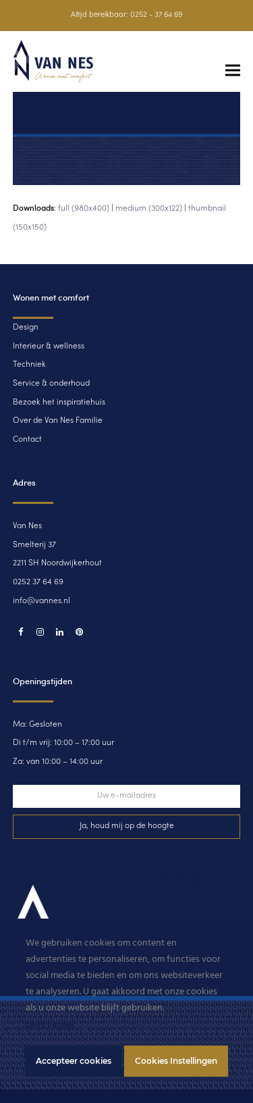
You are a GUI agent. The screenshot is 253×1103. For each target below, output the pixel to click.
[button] (232, 70)
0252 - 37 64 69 (156, 15)
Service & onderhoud (51, 384)
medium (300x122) (148, 209)
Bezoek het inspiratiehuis (59, 403)
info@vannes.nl (41, 601)
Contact (27, 440)
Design (25, 328)
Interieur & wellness (48, 346)
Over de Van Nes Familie (58, 421)
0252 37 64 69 (38, 582)
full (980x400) (83, 209)
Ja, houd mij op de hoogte (127, 826)
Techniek (29, 365)
